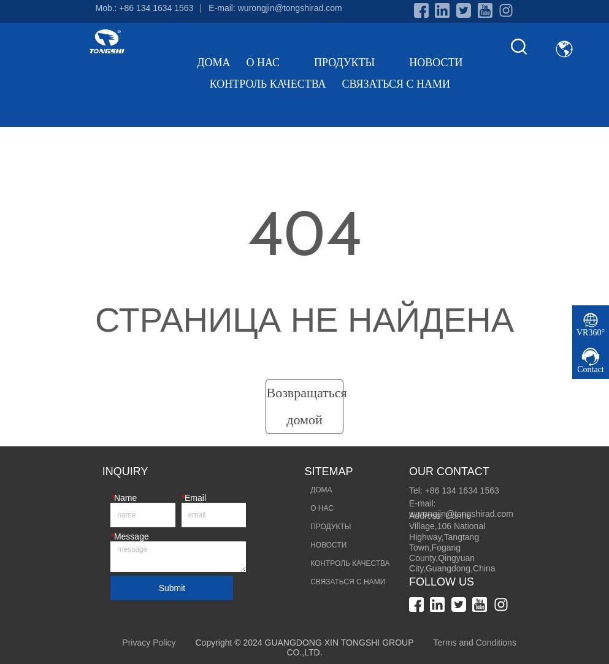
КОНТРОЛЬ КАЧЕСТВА (268, 84)
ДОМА (213, 62)
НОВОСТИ (435, 62)
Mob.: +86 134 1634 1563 (144, 8)
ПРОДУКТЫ (353, 62)
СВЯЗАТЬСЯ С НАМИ (396, 84)
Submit (172, 588)
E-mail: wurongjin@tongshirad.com (275, 8)
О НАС (272, 62)
